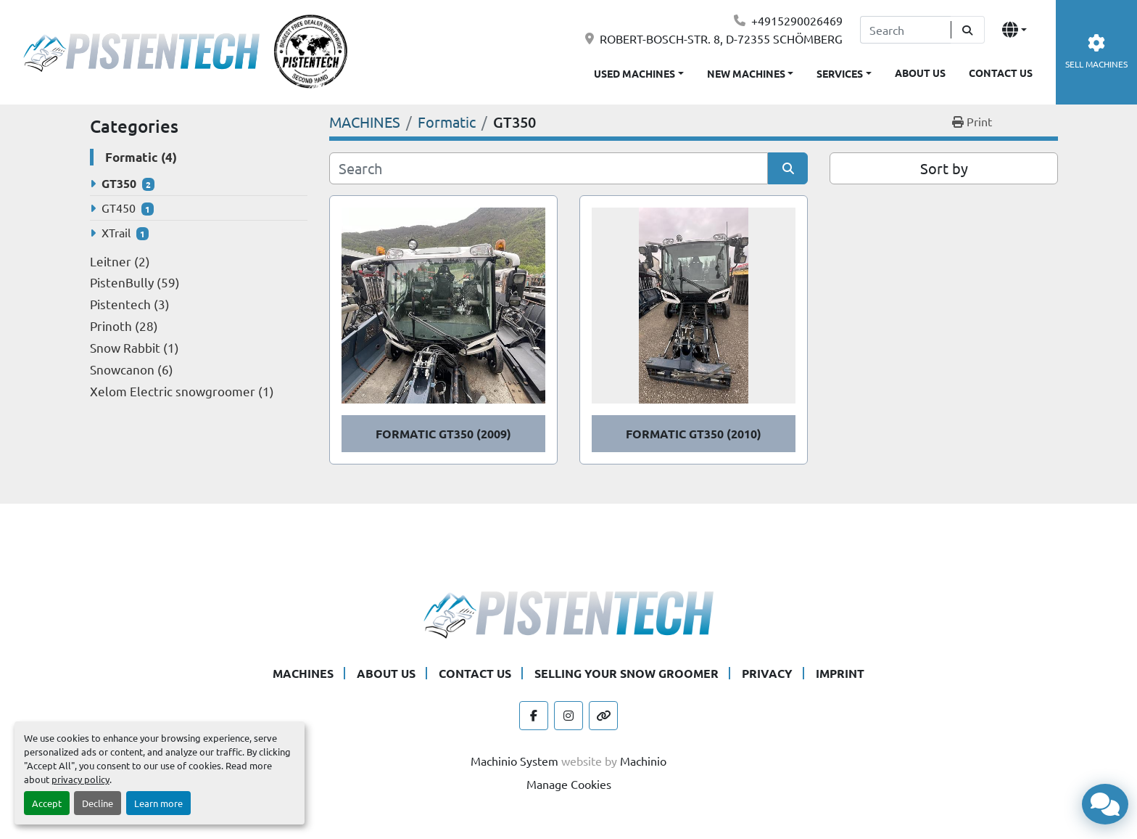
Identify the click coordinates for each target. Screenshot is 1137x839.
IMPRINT (840, 673)
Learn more (158, 803)
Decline (97, 803)
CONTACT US (1001, 72)
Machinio (643, 760)
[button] (750, 70)
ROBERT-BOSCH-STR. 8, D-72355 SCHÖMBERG (721, 38)
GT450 (119, 207)
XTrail (116, 232)
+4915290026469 (797, 20)
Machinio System (514, 760)
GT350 (119, 183)
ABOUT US (920, 72)
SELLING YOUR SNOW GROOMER (626, 673)
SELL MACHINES (1096, 52)
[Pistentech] (568, 612)
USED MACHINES (634, 73)
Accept (47, 803)
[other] (603, 715)
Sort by (944, 168)
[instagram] (568, 715)
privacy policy (80, 779)
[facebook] (533, 715)
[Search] (905, 30)
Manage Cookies (568, 784)
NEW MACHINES (746, 73)
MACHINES (303, 673)
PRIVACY (767, 673)
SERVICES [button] (839, 73)
